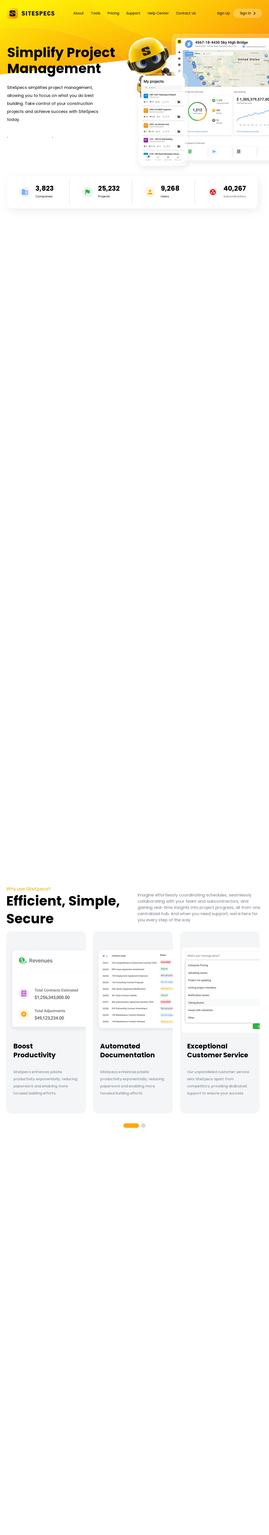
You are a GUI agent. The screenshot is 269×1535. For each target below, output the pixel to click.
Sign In (247, 13)
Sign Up (223, 13)
